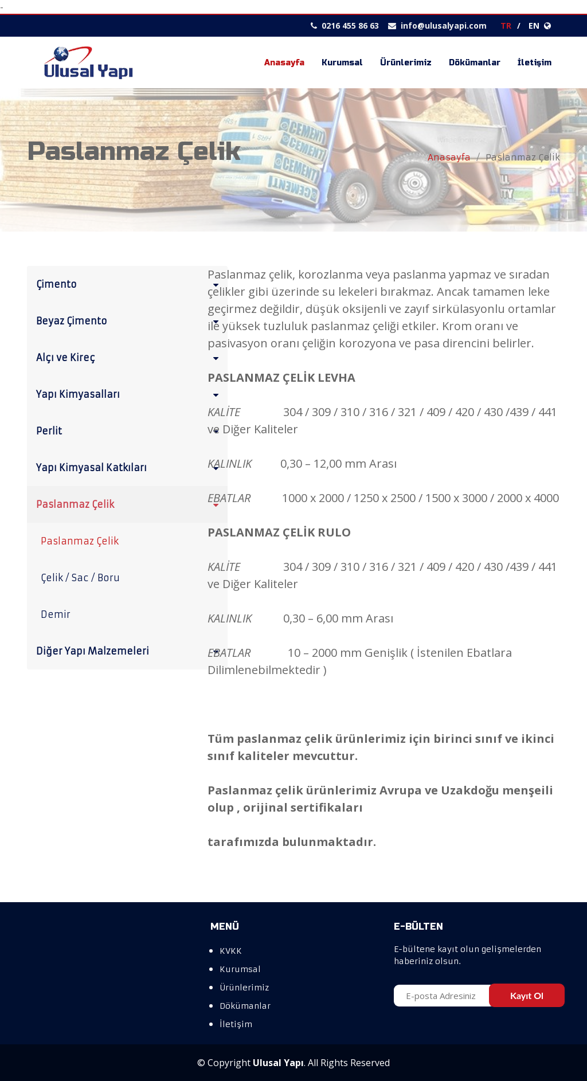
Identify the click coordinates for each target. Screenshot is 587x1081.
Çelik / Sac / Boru (80, 577)
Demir (56, 614)
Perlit (129, 430)
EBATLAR (229, 498)
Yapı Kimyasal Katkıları (129, 467)
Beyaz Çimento (129, 320)
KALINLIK (230, 463)
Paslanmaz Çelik (129, 504)
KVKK (231, 951)
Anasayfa (284, 63)
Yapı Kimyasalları (129, 393)
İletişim (534, 63)
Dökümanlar (474, 63)
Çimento (129, 283)
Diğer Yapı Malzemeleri (129, 650)
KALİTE (224, 566)
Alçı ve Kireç (129, 357)
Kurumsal (342, 63)
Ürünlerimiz (406, 63)
